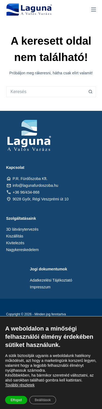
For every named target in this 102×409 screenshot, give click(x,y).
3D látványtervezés (22, 229)
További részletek (20, 385)
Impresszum (40, 287)
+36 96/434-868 (26, 192)
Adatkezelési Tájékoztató (51, 280)
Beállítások (43, 400)
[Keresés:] (45, 91)
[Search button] (90, 91)
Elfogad (16, 400)
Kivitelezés (15, 243)
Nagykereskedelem (22, 250)
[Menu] (93, 9)
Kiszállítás (14, 236)
